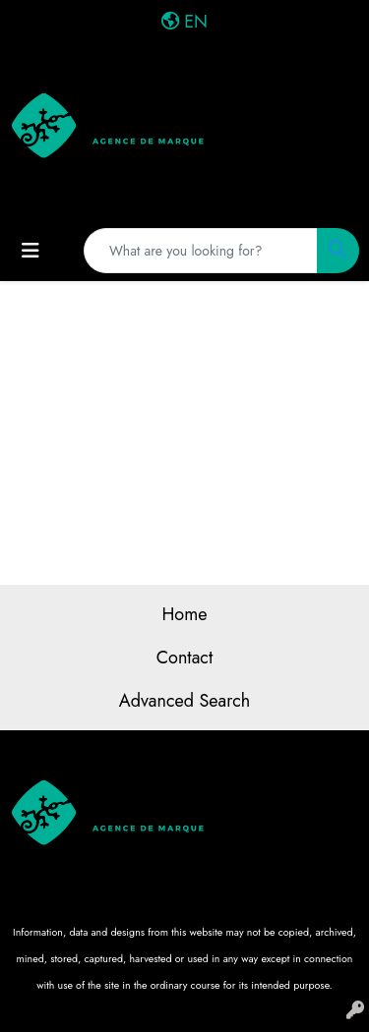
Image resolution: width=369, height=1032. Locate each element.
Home (184, 614)
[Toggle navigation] (30, 251)
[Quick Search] (201, 250)
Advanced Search (184, 701)
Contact (185, 657)
